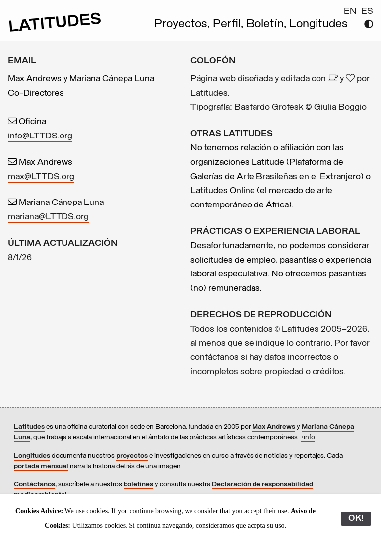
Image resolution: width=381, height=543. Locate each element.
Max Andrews (273, 427)
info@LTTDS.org (40, 136)
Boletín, (267, 24)
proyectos (132, 456)
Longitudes (318, 24)
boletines (138, 484)
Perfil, (229, 24)
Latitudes (29, 427)
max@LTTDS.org (41, 177)
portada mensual (41, 466)
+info (308, 437)
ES (367, 11)
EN (350, 11)
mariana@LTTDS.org (48, 217)
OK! (356, 518)
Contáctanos (34, 484)
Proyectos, (183, 24)
